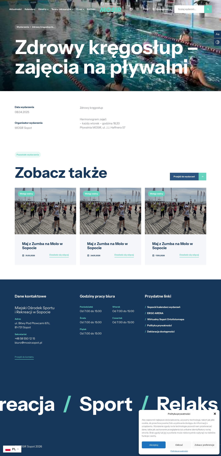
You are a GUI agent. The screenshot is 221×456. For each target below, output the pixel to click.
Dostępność (162, 9)
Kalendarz (30, 9)
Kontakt (91, 9)
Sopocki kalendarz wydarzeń (163, 307)
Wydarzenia (23, 27)
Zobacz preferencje (204, 445)
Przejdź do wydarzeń (184, 176)
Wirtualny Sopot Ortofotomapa (165, 319)
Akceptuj (153, 445)
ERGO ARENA (155, 313)
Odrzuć (179, 445)
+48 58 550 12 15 (25, 338)
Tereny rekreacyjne (61, 9)
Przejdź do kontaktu (24, 357)
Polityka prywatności (179, 451)
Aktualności (15, 9)
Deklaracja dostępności (160, 331)
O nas (79, 9)
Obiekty (42, 9)
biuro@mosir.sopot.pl (28, 342)
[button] (214, 413)
